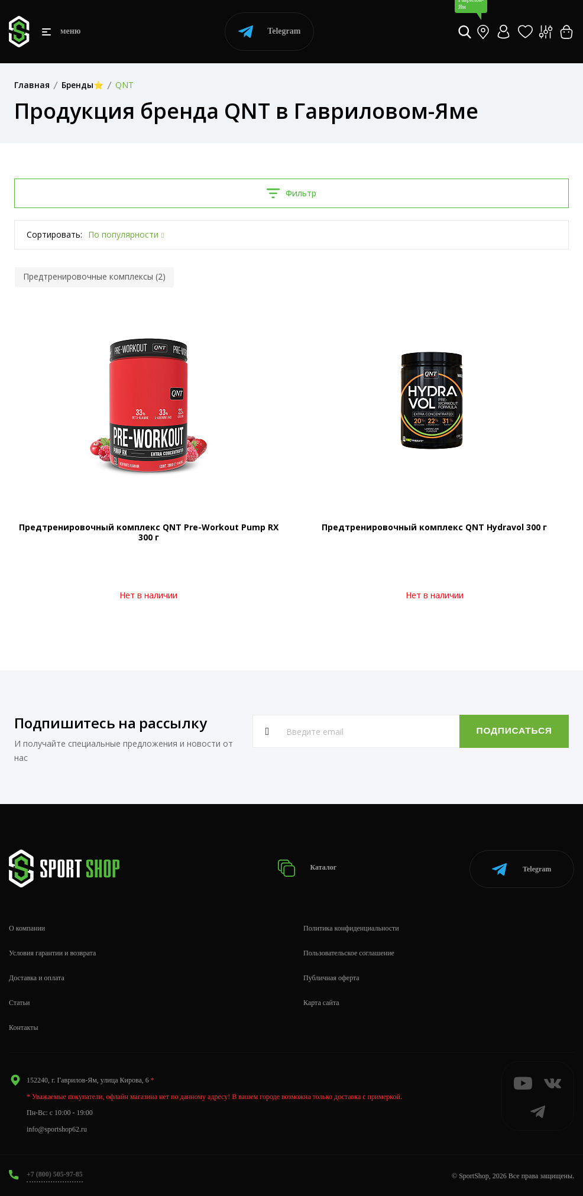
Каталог (307, 867)
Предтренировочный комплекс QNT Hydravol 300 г (434, 527)
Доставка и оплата (36, 977)
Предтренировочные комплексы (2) (94, 276)
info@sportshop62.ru (57, 1127)
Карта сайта (321, 1001)
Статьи (19, 1001)
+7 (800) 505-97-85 (55, 1173)
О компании (27, 927)
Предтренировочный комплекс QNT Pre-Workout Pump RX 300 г (148, 532)
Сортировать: (54, 234)
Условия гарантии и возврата (52, 952)
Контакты (23, 1026)
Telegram (269, 31)
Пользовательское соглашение (348, 952)
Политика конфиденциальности (351, 927)
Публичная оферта (331, 977)
